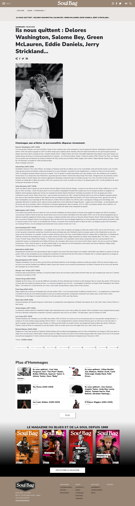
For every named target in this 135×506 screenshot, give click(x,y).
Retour (20, 11)
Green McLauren (77, 347)
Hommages (39, 11)
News (78, 485)
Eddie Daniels (51, 347)
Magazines (64, 485)
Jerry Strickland (90, 347)
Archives (63, 490)
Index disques (64, 493)
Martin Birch (102, 347)
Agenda (110, 485)
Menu (8, 4)
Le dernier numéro (66, 487)
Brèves (78, 490)
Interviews (79, 496)
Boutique (95, 485)
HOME (29, 11)
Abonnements (95, 487)
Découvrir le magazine (67, 470)
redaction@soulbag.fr (22, 500)
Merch (93, 493)
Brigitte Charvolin (23, 347)
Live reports (80, 487)
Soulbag (67, 3)
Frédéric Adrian (63, 347)
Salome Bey (114, 347)
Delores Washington (38, 347)
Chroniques (79, 493)
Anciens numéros (96, 490)
